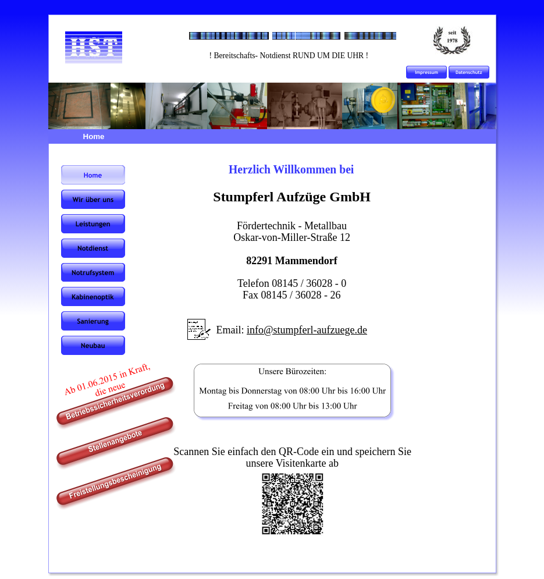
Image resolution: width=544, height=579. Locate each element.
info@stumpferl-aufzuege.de (307, 330)
